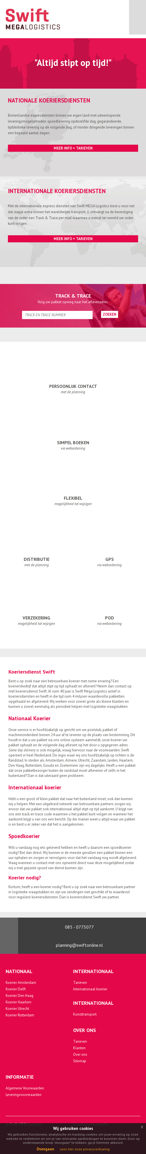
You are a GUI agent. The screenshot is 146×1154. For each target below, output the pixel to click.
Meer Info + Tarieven (73, 148)
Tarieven (80, 982)
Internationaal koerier (90, 989)
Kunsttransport (85, 1014)
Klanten (79, 1048)
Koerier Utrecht (17, 1008)
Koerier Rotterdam (20, 1015)
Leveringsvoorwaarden (24, 1094)
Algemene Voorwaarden (25, 1088)
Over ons (80, 1054)
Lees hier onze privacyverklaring (85, 1149)
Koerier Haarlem (18, 1002)
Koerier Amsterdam (21, 982)
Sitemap (79, 1061)
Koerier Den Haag (19, 995)
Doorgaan (45, 1148)
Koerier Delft (16, 989)
